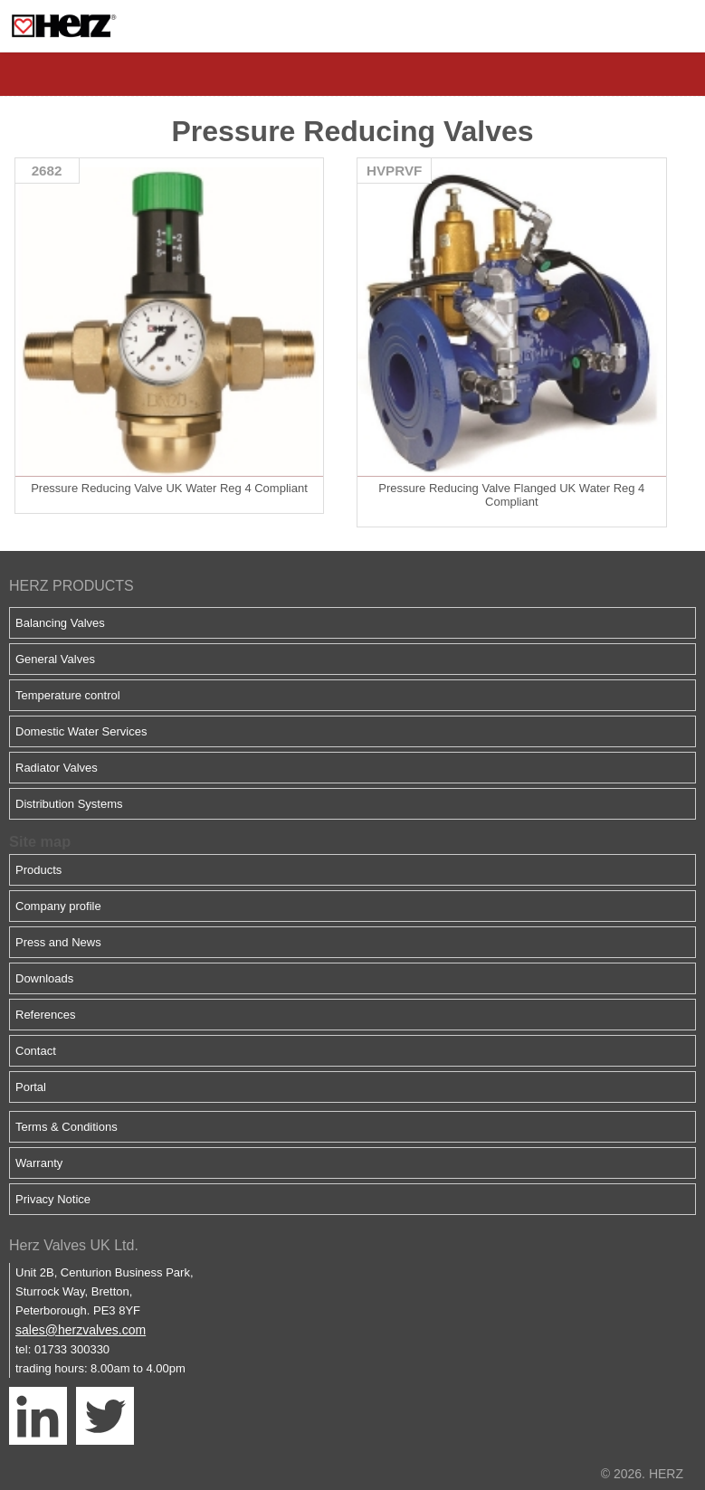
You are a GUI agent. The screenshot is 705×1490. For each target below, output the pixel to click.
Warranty (38, 1163)
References (45, 1014)
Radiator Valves (56, 767)
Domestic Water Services (81, 731)
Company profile (58, 906)
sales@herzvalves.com (80, 1330)
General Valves (55, 659)
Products (38, 870)
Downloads (44, 978)
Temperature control (67, 695)
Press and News (58, 942)
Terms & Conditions (66, 1127)
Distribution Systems (68, 804)
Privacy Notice (53, 1199)
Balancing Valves (60, 623)
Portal (30, 1087)
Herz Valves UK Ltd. (73, 1245)
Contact (35, 1051)
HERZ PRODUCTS (71, 585)
